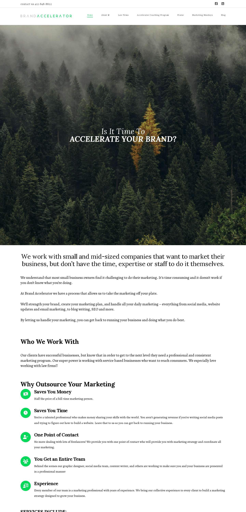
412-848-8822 (43, 4)
